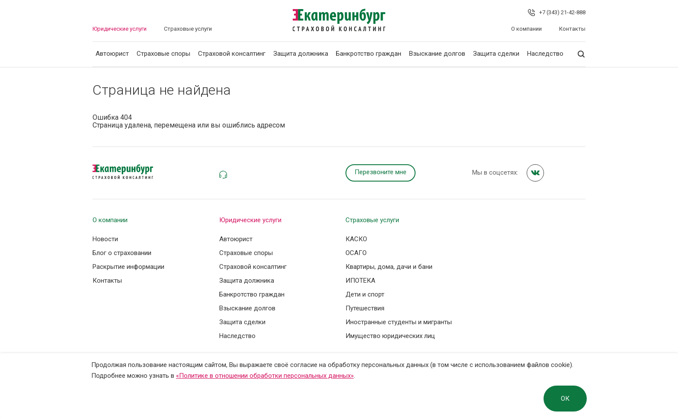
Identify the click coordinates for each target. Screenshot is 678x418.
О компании (526, 29)
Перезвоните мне (380, 172)
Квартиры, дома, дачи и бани (388, 267)
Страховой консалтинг (231, 53)
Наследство (545, 53)
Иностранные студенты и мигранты (398, 322)
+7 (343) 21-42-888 (562, 12)
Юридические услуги (120, 29)
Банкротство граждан (368, 53)
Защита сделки (496, 53)
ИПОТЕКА (360, 280)
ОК (565, 398)
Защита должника (300, 53)
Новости (105, 239)
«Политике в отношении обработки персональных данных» (265, 376)
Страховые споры (163, 53)
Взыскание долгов (437, 53)
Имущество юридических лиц (390, 336)
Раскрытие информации (128, 267)
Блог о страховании (122, 253)
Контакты (572, 29)
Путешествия (364, 308)
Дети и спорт (364, 294)
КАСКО (356, 239)
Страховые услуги (188, 29)
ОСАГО (356, 253)
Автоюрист (112, 53)
